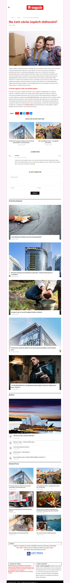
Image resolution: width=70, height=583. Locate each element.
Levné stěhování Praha (32, 97)
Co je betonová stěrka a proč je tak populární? (26, 237)
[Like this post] (17, 113)
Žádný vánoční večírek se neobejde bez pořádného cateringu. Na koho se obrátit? (47, 510)
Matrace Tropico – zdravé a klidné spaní (23, 442)
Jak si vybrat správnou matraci (21, 447)
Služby (18, 17)
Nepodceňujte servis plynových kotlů (19, 533)
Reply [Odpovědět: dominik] (59, 155)
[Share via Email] (30, 113)
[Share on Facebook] (21, 113)
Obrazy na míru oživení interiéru (23, 435)
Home (12, 17)
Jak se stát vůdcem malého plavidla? (46, 533)
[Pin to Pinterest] (27, 113)
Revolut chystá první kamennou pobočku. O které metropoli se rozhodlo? (31, 273)
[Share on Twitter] (24, 113)
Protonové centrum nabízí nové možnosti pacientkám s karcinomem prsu (33, 348)
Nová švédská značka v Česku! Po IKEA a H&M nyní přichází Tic (29, 457)
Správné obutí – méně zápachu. (21, 452)
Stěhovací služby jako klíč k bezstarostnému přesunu (20, 510)
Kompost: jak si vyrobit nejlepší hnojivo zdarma (26, 312)
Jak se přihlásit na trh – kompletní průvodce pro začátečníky (48, 486)
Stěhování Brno (29, 105)
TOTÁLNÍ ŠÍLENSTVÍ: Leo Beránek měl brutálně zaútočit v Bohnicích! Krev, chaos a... (33, 386)
